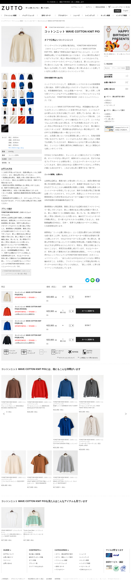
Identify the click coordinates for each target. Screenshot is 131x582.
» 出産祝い (107, 116)
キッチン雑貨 (105, 15)
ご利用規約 (4, 579)
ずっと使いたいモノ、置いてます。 (38, 8)
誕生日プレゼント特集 (36, 557)
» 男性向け (107, 103)
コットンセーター (30, 21)
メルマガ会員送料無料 (117, 76)
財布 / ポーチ (46, 15)
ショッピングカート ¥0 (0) (120, 7)
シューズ (76, 15)
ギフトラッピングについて (67, 357)
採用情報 (57, 579)
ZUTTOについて (77, 7)
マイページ (6, 560)
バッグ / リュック (28, 15)
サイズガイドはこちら (16, 148)
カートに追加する (88, 311)
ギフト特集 (32, 560)
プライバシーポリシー (18, 579)
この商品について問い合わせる (89, 357)
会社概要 (49, 579)
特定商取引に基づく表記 (35, 579)
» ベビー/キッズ (109, 105)
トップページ (5, 21)
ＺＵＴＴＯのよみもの (36, 566)
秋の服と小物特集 (34, 554)
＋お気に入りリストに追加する (25, 314)
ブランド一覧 (33, 563)
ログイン (89, 7)
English (125, 11)
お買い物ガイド (117, 82)
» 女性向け (107, 100)
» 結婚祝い (107, 114)
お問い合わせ (117, 89)
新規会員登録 (100, 7)
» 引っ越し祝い (109, 119)
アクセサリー (62, 15)
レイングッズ (90, 15)
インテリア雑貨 (121, 15)
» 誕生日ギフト (109, 121)
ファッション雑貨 (10, 15)
